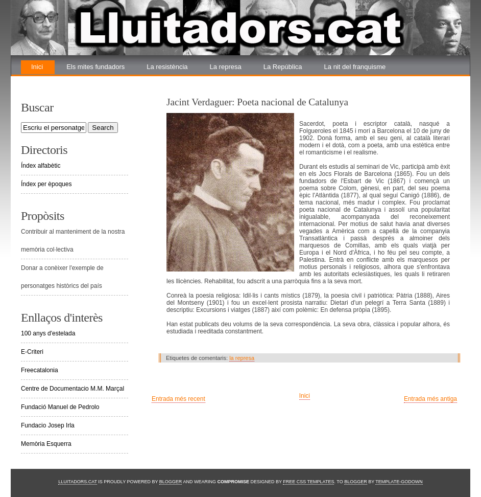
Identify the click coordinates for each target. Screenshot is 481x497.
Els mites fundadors (95, 67)
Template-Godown (398, 481)
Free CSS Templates (308, 481)
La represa (226, 67)
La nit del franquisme (355, 67)
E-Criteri (32, 351)
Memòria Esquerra (46, 443)
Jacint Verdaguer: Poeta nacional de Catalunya (257, 102)
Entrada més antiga (430, 398)
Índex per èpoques (46, 184)
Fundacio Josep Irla (48, 425)
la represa (241, 358)
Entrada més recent (178, 398)
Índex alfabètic (40, 165)
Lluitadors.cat (77, 481)
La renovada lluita (57, 80)
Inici (37, 67)
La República (282, 67)
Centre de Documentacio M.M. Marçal (72, 388)
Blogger (170, 481)
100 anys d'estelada (48, 333)
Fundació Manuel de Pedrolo (60, 407)
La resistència (167, 67)
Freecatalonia (39, 370)
